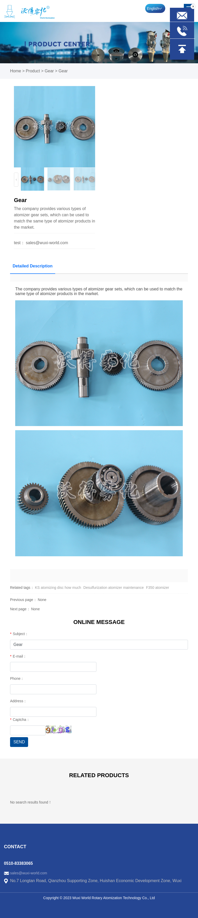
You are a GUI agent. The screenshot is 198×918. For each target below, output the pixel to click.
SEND (19, 742)
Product (33, 71)
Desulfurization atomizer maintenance (113, 587)
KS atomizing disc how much (58, 587)
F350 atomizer (157, 587)
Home (15, 71)
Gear (49, 71)
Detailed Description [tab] (33, 266)
